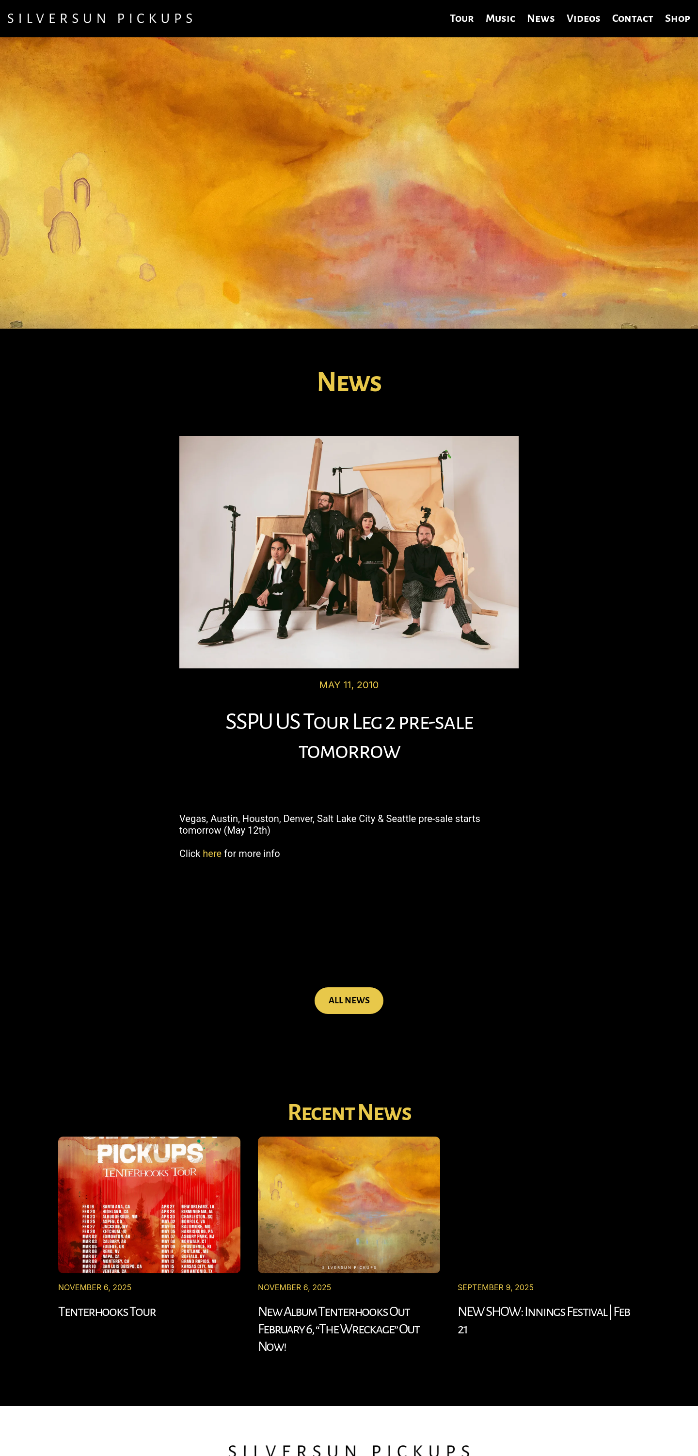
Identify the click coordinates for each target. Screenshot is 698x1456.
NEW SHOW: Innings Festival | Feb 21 (544, 1320)
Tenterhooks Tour (107, 1311)
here (212, 853)
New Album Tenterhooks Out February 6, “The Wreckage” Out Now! (338, 1329)
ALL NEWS (349, 1000)
